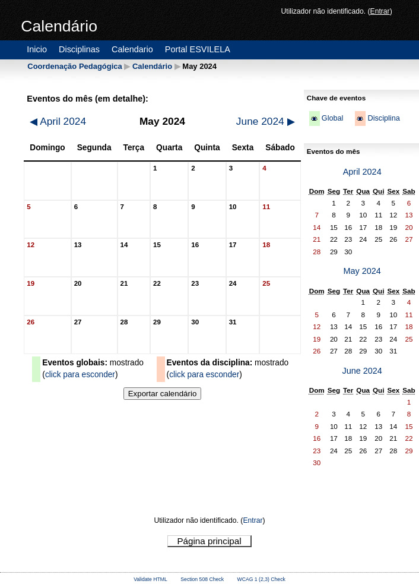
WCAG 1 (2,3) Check (261, 579)
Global (333, 118)
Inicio (37, 49)
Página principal (209, 541)
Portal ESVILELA (197, 49)
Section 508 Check (202, 579)
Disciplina (383, 118)
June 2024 (265, 121)
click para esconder (80, 374)
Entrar (380, 11)
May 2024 (361, 271)
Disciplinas (79, 49)
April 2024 (58, 121)
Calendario (132, 49)
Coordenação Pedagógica (74, 66)
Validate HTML (150, 579)
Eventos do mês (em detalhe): (87, 98)
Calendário (152, 66)
